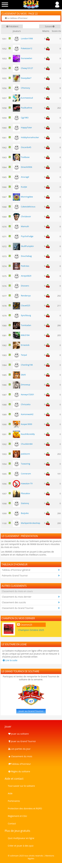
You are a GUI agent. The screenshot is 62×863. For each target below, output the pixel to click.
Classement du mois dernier (16, 596)
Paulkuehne (22, 107)
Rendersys (22, 295)
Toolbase (21, 157)
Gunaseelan (22, 58)
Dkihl (19, 374)
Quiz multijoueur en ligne (21, 838)
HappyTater (22, 127)
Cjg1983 (20, 117)
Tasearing (21, 463)
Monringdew (23, 196)
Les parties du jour (19, 748)
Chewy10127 (23, 68)
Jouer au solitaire (18, 733)
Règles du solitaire (19, 771)
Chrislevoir (22, 216)
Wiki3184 (21, 335)
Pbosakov (21, 493)
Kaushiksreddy (24, 434)
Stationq (21, 503)
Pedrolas (21, 265)
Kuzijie (20, 186)
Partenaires (14, 800)
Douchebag (22, 256)
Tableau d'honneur (19, 763)
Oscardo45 (22, 147)
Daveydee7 (22, 78)
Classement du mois (20, 756)
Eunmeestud (23, 97)
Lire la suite (9, 660)
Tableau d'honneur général (16, 569)
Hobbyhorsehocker (26, 137)
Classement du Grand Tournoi (17, 608)
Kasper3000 (22, 424)
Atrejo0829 (22, 275)
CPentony (21, 87)
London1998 (23, 38)
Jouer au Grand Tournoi (31, 711)
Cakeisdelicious (24, 206)
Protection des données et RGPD (25, 808)
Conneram (22, 473)
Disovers (21, 285)
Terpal (20, 354)
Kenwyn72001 (23, 394)
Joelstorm (21, 453)
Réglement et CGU (17, 815)
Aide (10, 793)
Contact (12, 823)
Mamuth (21, 226)
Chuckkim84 (23, 443)
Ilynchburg (22, 315)
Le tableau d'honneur (16, 18)
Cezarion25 (26, 624)
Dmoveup (21, 384)
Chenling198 (23, 364)
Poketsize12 (22, 48)
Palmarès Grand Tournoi (15, 575)
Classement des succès (14, 602)
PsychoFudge (23, 236)
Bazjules (21, 513)
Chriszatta (22, 404)
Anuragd (21, 176)
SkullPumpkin (23, 246)
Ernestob (21, 345)
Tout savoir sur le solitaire (21, 785)
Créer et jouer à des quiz (21, 845)
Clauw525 (21, 305)
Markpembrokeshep (26, 523)
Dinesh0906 (22, 167)
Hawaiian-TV (23, 483)
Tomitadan (22, 325)
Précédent (12, 26)
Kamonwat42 (23, 414)
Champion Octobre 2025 (31, 629)
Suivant (50, 26)
